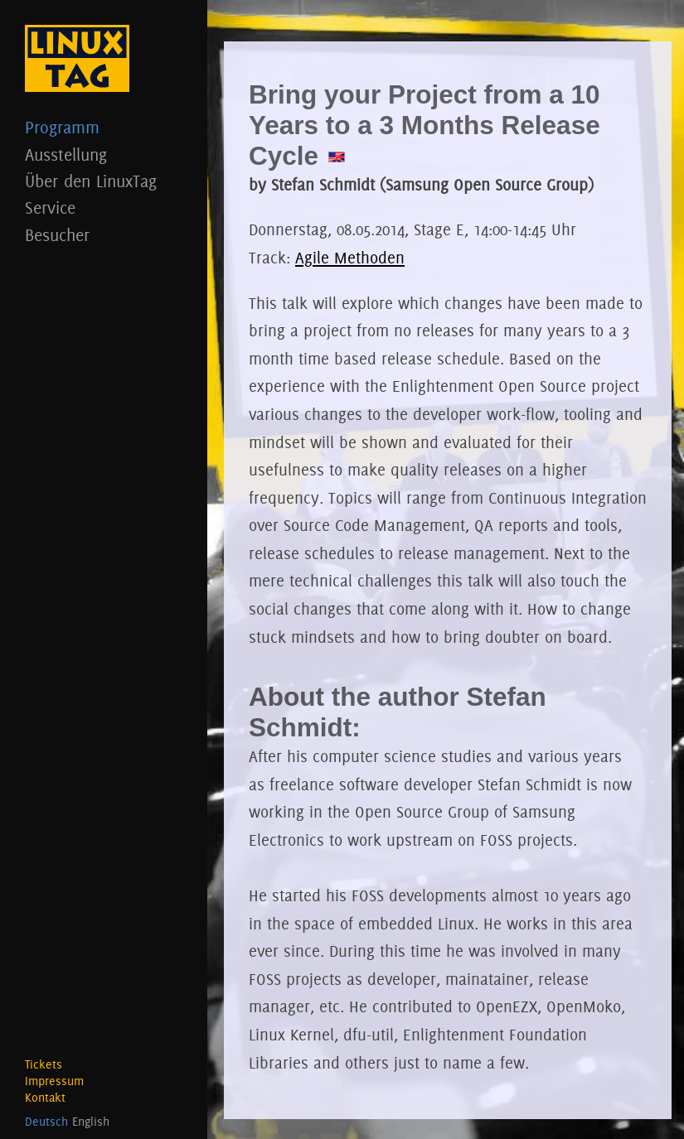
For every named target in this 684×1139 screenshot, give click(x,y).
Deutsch (46, 1121)
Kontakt (45, 1097)
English (90, 1121)
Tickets (43, 1064)
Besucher (103, 234)
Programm (103, 127)
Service (103, 207)
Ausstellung (103, 154)
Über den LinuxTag (103, 181)
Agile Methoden (350, 258)
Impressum (54, 1081)
